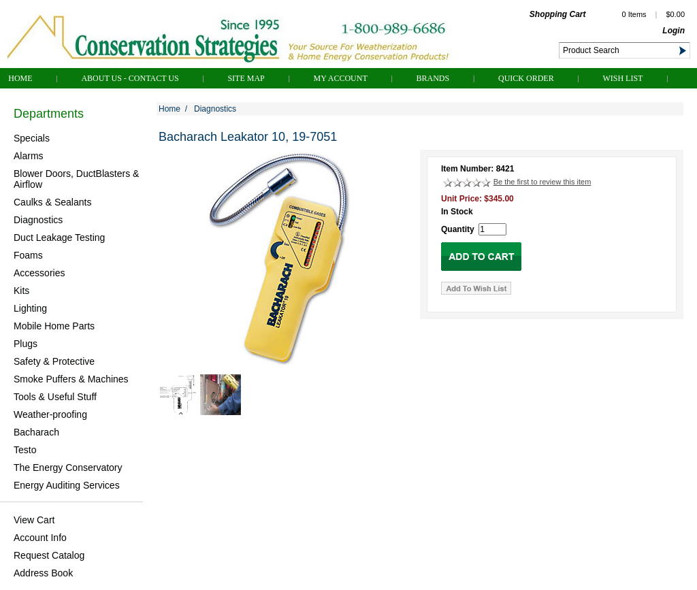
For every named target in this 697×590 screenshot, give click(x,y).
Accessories (39, 272)
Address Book (43, 573)
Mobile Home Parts (54, 326)
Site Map (245, 78)
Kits (21, 290)
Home (20, 78)
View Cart (34, 519)
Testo (25, 449)
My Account (341, 78)
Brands (433, 78)
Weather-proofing (50, 414)
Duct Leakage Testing (59, 237)
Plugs (25, 343)
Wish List (622, 78)
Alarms (29, 155)
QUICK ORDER (526, 78)
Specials (32, 138)
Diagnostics (38, 219)
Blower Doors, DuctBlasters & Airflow (76, 179)
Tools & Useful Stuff (55, 396)
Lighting (30, 308)
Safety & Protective (54, 361)
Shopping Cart (558, 14)
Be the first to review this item (542, 182)
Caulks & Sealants (52, 202)
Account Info (40, 537)
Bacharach (36, 432)
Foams (28, 255)
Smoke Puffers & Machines (71, 379)
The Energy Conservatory (68, 467)
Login (673, 30)
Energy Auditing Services (67, 485)
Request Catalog (49, 555)
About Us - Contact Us (129, 78)
